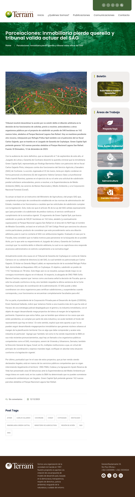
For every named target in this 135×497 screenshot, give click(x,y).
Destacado (75, 418)
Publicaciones (81, 15)
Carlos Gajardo (23, 418)
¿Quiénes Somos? (58, 15)
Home (8, 45)
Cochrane (39, 418)
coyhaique (62, 418)
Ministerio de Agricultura (46, 425)
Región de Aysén (68, 425)
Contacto (124, 15)
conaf (50, 418)
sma (9, 433)
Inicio (40, 15)
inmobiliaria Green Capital (18, 425)
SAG (80, 425)
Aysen (9, 418)
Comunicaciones (104, 15)
